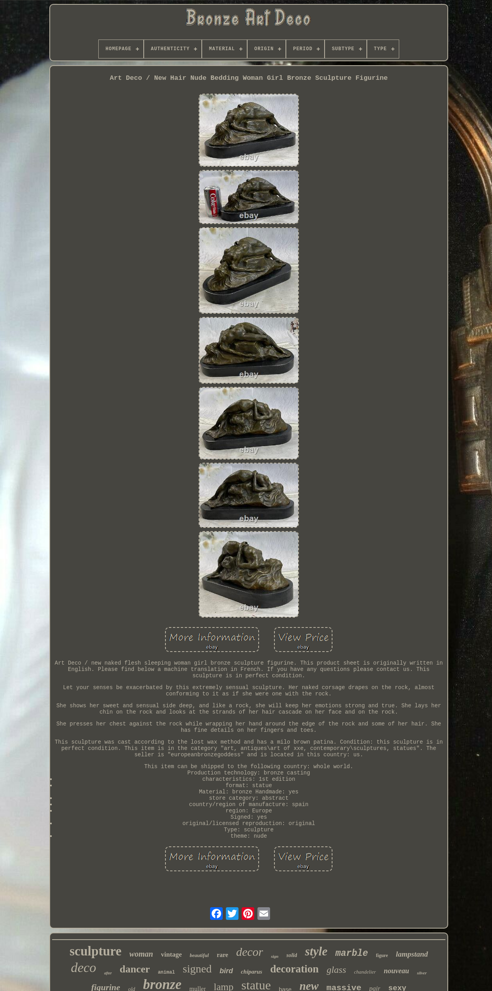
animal (166, 972)
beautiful (199, 955)
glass (336, 970)
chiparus (251, 971)
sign (274, 956)
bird (226, 971)
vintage (171, 954)
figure (382, 955)
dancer (135, 969)
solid (291, 955)
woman (141, 954)
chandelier (365, 972)
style (316, 951)
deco (83, 967)
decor (249, 951)
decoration (294, 969)
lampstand (412, 954)
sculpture (95, 951)
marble (351, 953)
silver (421, 972)
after (108, 973)
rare (222, 954)
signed (197, 969)
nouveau (396, 971)
